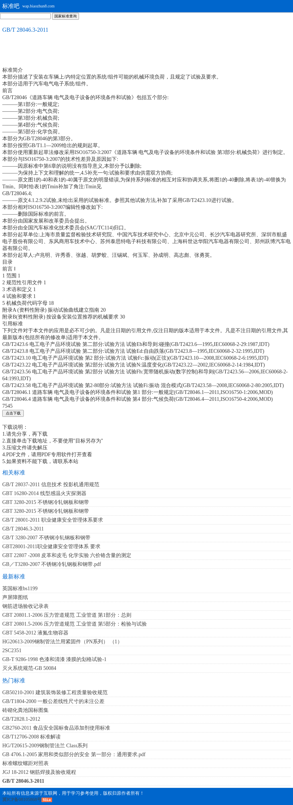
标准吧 (10, 6)
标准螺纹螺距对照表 (25, 763)
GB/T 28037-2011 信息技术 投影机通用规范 (50, 484)
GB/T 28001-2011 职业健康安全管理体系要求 (52, 520)
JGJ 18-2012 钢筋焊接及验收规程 (39, 772)
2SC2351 (11, 650)
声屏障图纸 (15, 597)
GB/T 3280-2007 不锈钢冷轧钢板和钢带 (46, 537)
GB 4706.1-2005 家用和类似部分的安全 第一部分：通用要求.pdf (74, 754)
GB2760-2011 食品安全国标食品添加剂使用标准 (56, 728)
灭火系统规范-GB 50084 (29, 668)
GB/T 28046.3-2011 (23, 529)
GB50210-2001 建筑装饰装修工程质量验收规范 (55, 692)
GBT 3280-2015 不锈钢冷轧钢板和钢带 (45, 502)
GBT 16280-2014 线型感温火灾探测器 (44, 493)
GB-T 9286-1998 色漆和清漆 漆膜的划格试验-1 (54, 659)
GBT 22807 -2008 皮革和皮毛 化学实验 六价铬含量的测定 (66, 555)
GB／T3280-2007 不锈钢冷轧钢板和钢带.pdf (51, 564)
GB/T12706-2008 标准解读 (31, 737)
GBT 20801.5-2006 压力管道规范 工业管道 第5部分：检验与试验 (74, 624)
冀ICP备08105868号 (21, 799)
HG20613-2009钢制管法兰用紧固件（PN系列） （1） (62, 641)
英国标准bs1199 (19, 588)
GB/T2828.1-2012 (21, 719)
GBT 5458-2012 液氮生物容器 (35, 633)
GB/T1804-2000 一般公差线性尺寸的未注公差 (53, 701)
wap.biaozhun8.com (38, 6)
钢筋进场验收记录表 (25, 606)
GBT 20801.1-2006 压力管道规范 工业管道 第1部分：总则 (66, 615)
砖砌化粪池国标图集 (25, 710)
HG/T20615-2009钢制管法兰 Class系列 (45, 745)
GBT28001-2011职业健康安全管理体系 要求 (51, 546)
